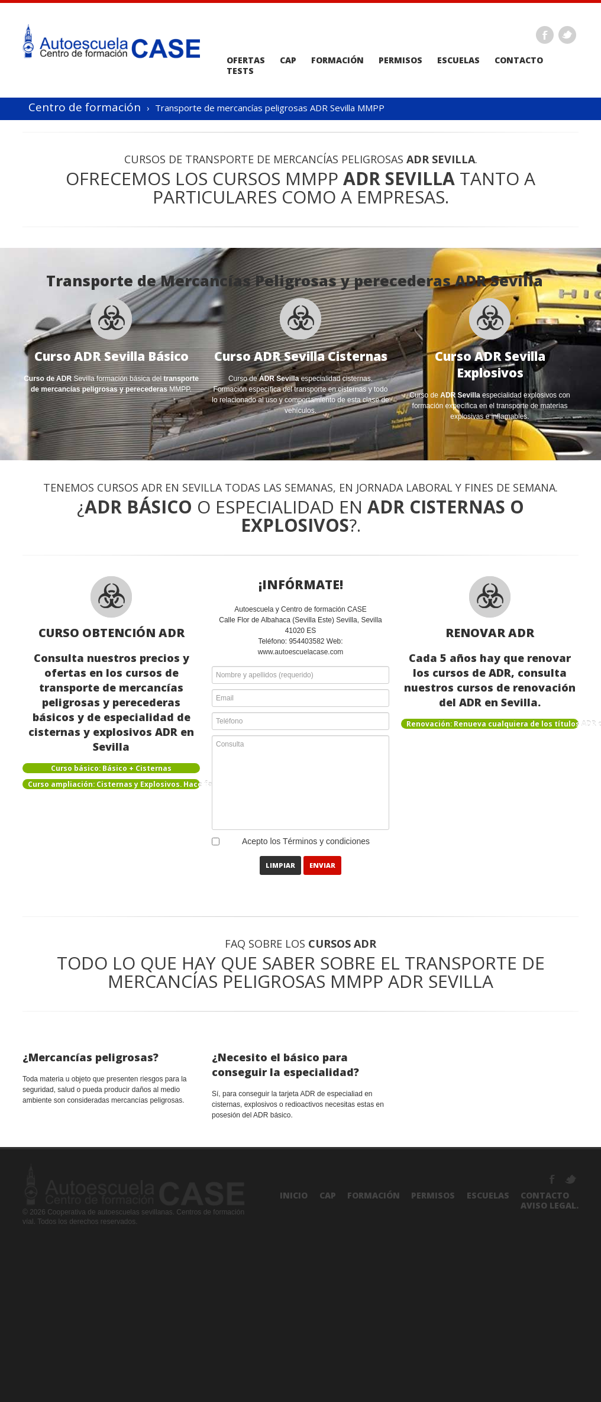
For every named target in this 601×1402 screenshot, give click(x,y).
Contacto (519, 60)
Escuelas (458, 60)
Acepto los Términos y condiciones (306, 841)
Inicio (294, 1195)
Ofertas (246, 60)
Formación (337, 60)
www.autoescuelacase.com (301, 652)
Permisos (400, 60)
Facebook (545, 35)
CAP (288, 60)
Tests (240, 71)
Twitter (567, 35)
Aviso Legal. (550, 1205)
